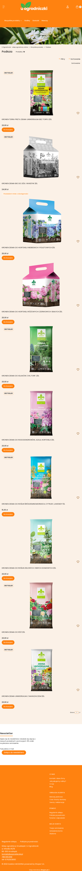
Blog (51, 787)
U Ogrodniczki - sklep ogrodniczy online (15, 47)
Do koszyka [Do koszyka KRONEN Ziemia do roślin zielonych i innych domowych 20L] (8, 578)
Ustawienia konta (56, 831)
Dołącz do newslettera (14, 752)
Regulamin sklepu (56, 812)
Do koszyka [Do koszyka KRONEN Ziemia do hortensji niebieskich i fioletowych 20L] (8, 258)
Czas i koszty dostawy (58, 799)
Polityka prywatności (57, 815)
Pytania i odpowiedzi (57, 818)
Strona (72, 712)
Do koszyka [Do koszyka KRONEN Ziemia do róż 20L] (8, 642)
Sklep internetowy (38, 870)
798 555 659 (7, 857)
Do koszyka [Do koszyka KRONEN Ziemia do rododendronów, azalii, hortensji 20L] (8, 450)
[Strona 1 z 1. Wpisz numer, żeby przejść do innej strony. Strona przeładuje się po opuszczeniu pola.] (76, 712)
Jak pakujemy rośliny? (58, 781)
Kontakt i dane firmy (57, 778)
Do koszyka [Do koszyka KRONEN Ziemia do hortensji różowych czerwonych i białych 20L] (8, 322)
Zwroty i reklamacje (57, 802)
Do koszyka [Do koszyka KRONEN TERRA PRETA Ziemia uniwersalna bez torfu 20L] (8, 130)
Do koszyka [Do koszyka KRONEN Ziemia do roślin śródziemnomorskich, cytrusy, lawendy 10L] (8, 514)
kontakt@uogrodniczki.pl (12, 854)
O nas (52, 784)
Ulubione (53, 834)
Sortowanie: (75, 63)
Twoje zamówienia (57, 828)
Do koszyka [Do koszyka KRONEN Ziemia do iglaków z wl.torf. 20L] (8, 386)
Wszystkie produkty (37, 47)
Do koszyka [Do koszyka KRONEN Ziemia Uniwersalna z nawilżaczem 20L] (8, 706)
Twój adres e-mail (7, 749)
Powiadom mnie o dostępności (16, 194)
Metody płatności (56, 797)
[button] (4, 7)
